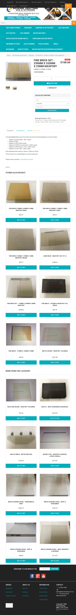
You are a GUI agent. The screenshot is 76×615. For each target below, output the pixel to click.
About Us (25, 588)
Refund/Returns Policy (26, 159)
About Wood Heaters (22, 2)
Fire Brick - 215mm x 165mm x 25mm (21, 351)
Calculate (52, 110)
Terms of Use (43, 588)
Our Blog (24, 592)
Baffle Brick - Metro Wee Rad (21, 454)
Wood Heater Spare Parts (17, 38)
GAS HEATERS (63, 28)
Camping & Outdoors (45, 28)
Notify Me (52, 83)
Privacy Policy (43, 592)
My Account (9, 588)
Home (8, 55)
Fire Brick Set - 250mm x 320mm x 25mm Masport (50, 55)
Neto (57, 610)
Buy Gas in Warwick (51, 2)
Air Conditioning (13, 28)
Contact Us (10, 2)
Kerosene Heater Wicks (43, 38)
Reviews (34, 130)
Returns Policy (43, 596)
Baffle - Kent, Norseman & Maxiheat (54, 407)
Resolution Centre (11, 596)
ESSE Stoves (23, 49)
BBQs (56, 44)
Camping (63, 2)
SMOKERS (28, 28)
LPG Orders (25, 33)
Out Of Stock (54, 418)
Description (10, 130)
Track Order (9, 592)
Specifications (21, 130)
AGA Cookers (29, 44)
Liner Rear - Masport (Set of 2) (54, 256)
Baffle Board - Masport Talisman (55, 351)
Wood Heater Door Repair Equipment (47, 49)
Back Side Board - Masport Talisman (21, 407)
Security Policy (43, 599)
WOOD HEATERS (39, 33)
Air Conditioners (12, 6)
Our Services (24, 6)
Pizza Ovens (44, 44)
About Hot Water (37, 2)
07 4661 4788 (61, 587)
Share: (39, 72)
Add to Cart (21, 220)
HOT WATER (11, 33)
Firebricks (31, 55)
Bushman (10, 49)
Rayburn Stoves (13, 44)
